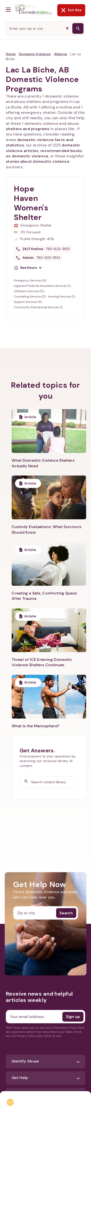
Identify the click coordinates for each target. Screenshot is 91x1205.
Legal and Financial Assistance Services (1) (42, 286)
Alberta (60, 54)
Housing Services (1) (61, 296)
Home (11, 54)
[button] (27, 267)
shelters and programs (28, 128)
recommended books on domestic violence (44, 153)
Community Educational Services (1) (38, 307)
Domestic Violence (35, 54)
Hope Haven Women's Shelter (31, 203)
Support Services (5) (28, 302)
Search (66, 912)
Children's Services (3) (29, 291)
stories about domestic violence (37, 161)
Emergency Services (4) (30, 280)
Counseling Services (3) (30, 296)
